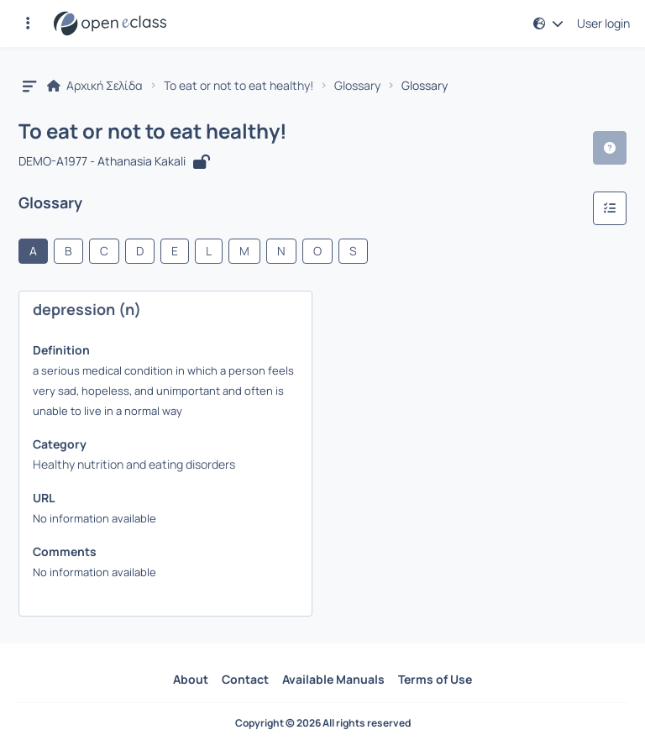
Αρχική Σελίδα (95, 85)
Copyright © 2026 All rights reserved (323, 723)
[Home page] (110, 23)
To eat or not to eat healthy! (238, 85)
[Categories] (610, 208)
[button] (27, 23)
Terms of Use (435, 679)
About (190, 679)
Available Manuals (333, 679)
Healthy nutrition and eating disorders (134, 464)
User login (603, 23)
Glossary (357, 85)
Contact (245, 679)
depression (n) (87, 309)
